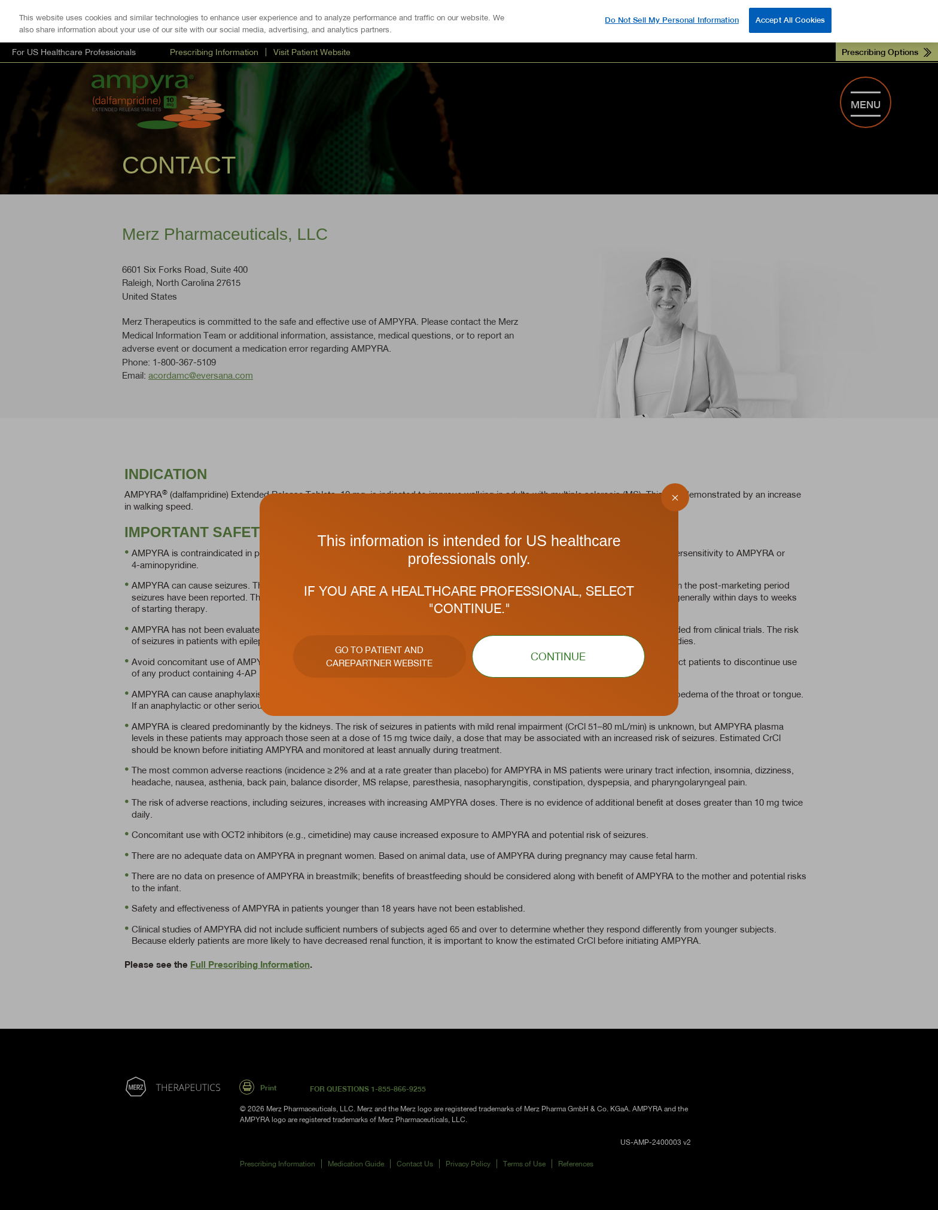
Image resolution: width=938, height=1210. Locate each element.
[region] (469, 21)
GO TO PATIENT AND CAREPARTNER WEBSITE (379, 656)
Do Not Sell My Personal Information (672, 20)
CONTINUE (558, 656)
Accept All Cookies (790, 20)
